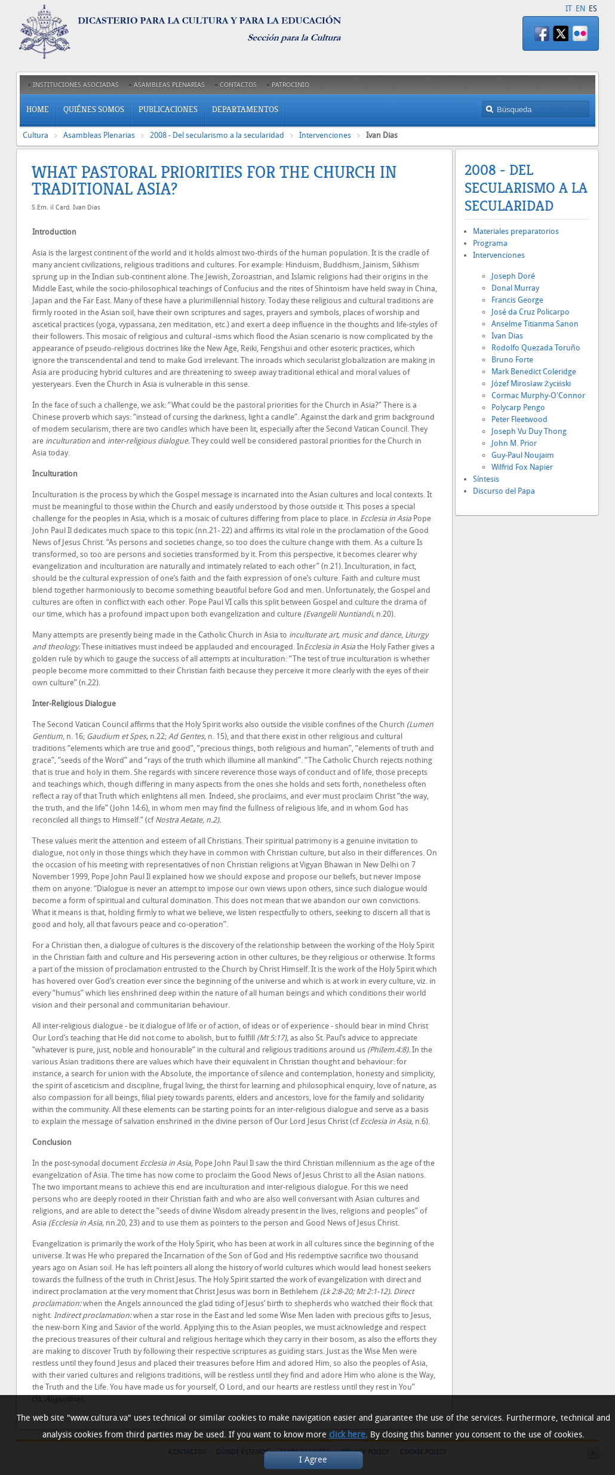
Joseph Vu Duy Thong (529, 431)
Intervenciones (325, 135)
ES (593, 8)
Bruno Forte (512, 359)
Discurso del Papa (504, 490)
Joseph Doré (513, 276)
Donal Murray (515, 288)
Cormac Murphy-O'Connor (538, 395)
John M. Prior (514, 443)
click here (347, 1435)
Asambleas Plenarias (99, 135)
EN (580, 8)
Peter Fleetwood (519, 419)
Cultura (35, 135)
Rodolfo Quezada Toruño (535, 347)
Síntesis (486, 479)
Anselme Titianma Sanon (535, 323)
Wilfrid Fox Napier (522, 467)
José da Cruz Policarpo (530, 311)
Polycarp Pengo (518, 407)
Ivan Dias (507, 335)
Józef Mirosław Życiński (531, 383)
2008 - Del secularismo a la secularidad (217, 135)
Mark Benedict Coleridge (533, 371)
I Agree (313, 1460)
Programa (490, 243)
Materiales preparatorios (516, 231)
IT (568, 8)
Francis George (517, 299)
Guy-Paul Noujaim (522, 455)
